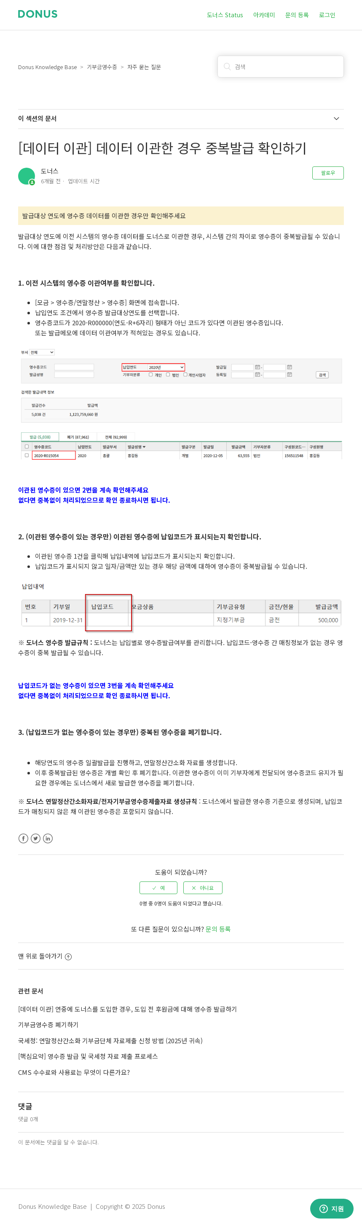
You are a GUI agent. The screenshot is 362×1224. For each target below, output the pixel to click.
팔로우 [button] (328, 172)
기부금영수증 (102, 67)
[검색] (280, 67)
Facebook (23, 838)
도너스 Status (225, 15)
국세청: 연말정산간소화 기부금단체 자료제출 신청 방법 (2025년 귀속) (110, 1040)
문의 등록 (297, 15)
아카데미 (264, 15)
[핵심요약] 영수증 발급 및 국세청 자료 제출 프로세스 (88, 1056)
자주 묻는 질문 (144, 67)
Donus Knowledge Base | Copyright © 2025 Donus (91, 1206)
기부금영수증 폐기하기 (48, 1024)
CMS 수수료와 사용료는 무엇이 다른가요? (74, 1072)
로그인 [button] (327, 15)
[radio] (158, 887)
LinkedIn (48, 838)
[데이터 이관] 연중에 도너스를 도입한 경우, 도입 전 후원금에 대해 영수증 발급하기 (127, 1008)
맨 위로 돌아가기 (45, 955)
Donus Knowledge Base (47, 67)
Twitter (35, 838)
